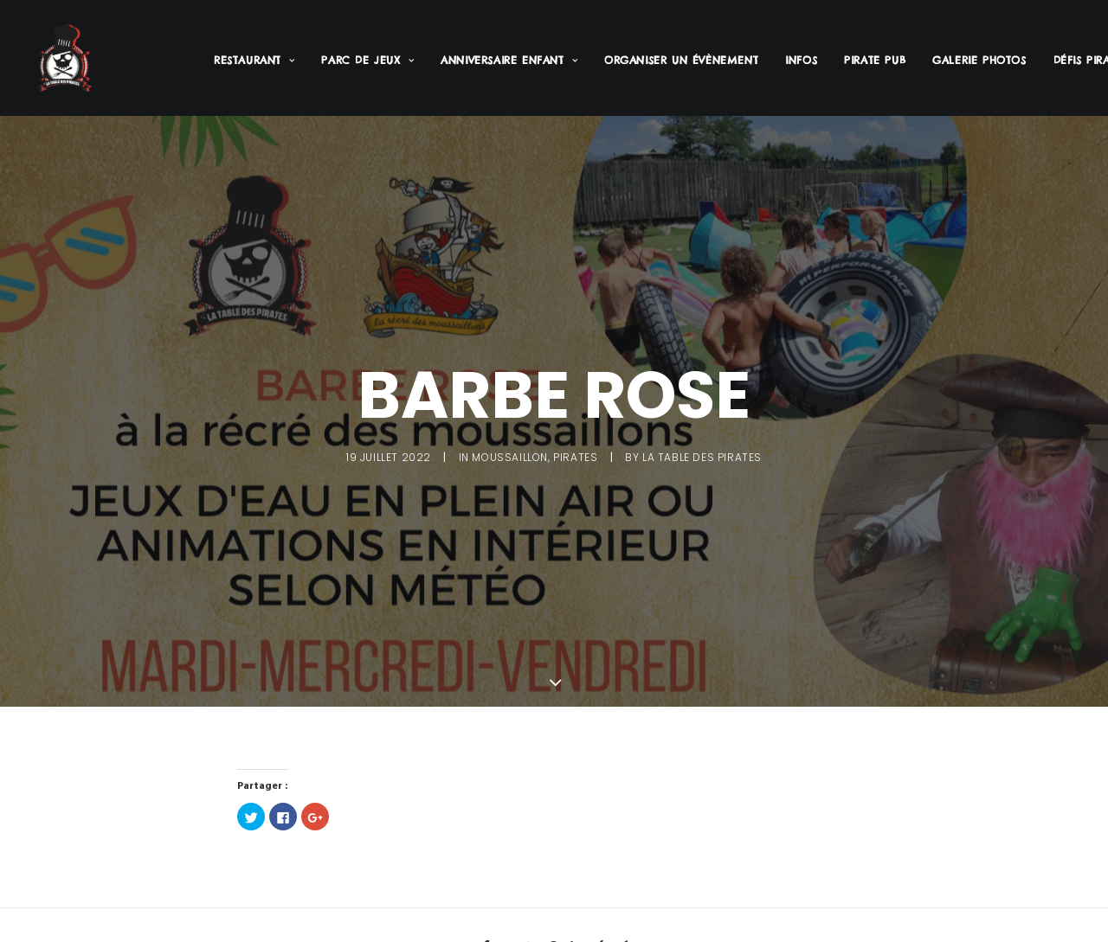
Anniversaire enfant (509, 60)
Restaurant (254, 60)
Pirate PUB (874, 60)
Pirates (575, 454)
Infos (801, 60)
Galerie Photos (979, 60)
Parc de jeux (367, 60)
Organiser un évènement (681, 60)
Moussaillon (510, 454)
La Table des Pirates (702, 454)
